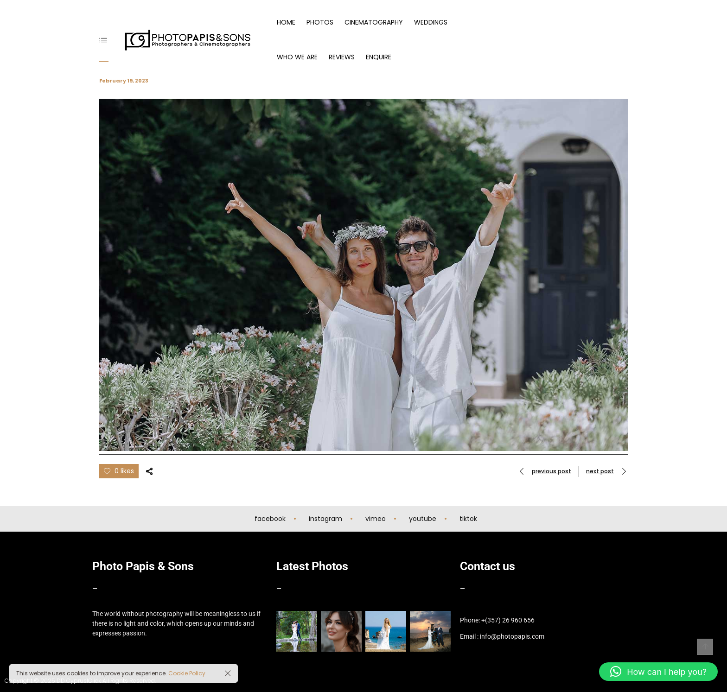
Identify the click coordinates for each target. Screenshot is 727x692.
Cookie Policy (186, 673)
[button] (658, 671)
